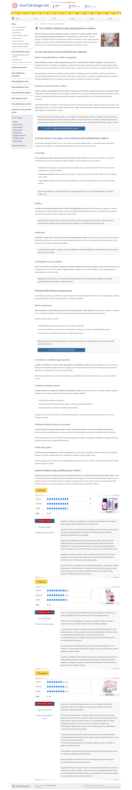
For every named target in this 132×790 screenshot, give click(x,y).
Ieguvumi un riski (17, 38)
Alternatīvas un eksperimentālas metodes (21, 111)
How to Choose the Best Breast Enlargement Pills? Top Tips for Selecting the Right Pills (104, 787)
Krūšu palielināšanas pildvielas (21, 92)
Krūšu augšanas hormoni (19, 98)
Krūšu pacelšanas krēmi (19, 67)
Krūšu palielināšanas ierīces (20, 87)
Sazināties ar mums (88, 785)
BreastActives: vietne (45, 704)
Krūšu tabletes (43, 23)
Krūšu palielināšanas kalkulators (20, 43)
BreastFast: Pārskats (45, 527)
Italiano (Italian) (17, 132)
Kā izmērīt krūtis (16, 32)
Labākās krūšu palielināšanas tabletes (22, 62)
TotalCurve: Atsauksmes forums (44, 624)
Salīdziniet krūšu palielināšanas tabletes (65, 128)
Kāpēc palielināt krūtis (18, 30)
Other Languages (17, 141)
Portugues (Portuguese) (19, 135)
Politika (101, 785)
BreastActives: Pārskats (45, 710)
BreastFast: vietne (45, 521)
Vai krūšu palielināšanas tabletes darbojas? (20, 55)
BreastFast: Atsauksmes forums (44, 532)
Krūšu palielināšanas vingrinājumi (18, 74)
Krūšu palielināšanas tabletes (20, 51)
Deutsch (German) (18, 124)
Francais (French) (17, 130)
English (15, 121)
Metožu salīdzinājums (18, 41)
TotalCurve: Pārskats (45, 618)
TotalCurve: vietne (44, 612)
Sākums (13, 24)
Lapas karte (96, 785)
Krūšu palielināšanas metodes (20, 35)
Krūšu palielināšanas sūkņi (19, 81)
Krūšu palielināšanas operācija (21, 104)
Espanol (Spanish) (18, 127)
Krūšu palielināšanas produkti (20, 46)
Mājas (36, 23)
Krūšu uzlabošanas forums (66, 350)
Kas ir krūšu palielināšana (19, 27)
